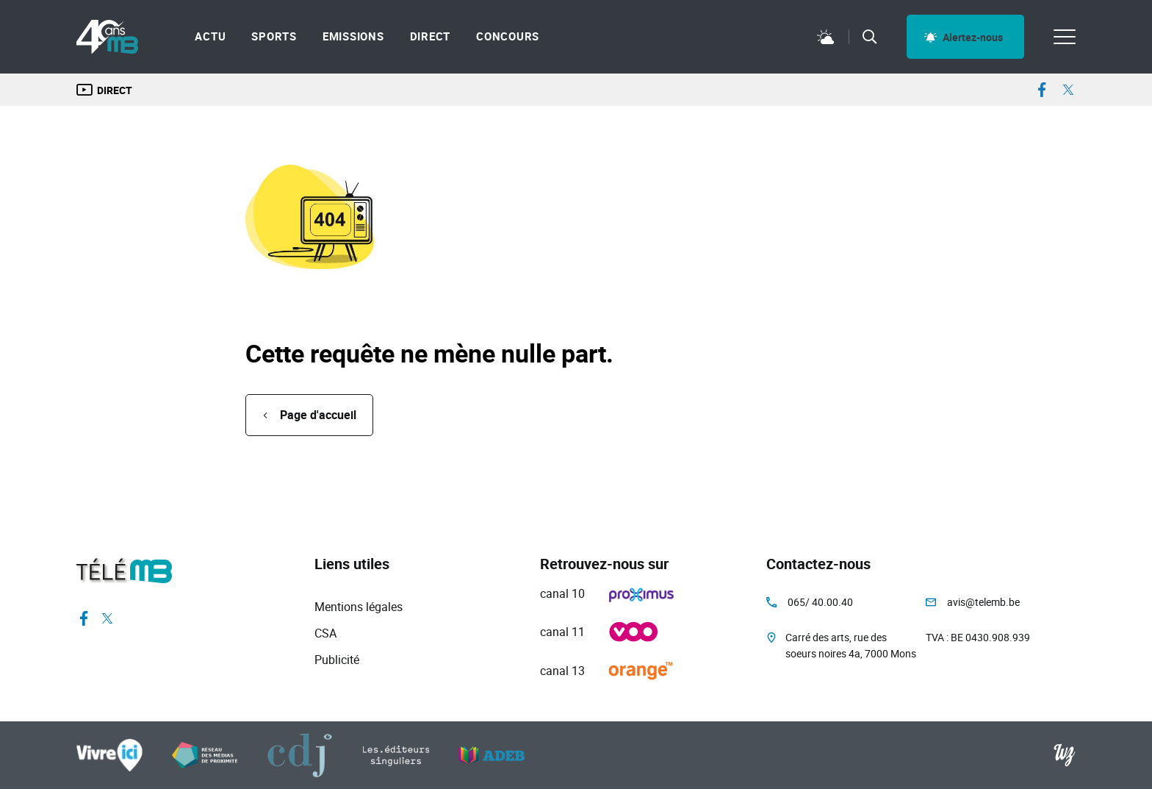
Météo (826, 36)
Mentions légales (358, 607)
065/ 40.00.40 (820, 602)
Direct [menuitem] (430, 36)
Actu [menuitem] (210, 36)
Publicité (336, 659)
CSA (325, 633)
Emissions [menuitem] (353, 36)
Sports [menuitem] (274, 36)
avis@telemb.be (983, 602)
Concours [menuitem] (507, 36)
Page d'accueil (318, 415)
